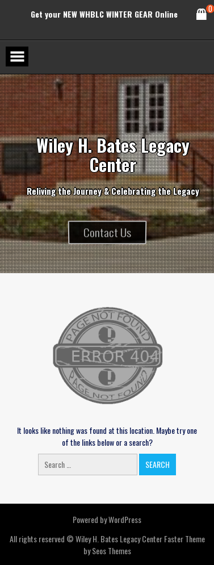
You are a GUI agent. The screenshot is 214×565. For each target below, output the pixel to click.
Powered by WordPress (107, 519)
